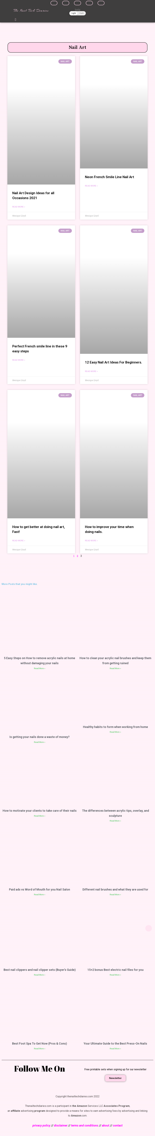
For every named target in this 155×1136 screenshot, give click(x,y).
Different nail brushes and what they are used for (115, 890)
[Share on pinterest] (89, 3)
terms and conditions (84, 1126)
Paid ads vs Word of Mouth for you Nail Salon (39, 890)
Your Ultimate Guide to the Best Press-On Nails (115, 1044)
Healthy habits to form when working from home (115, 728)
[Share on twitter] (65, 3)
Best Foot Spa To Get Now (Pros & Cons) (39, 1044)
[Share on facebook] (54, 3)
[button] (15, 19)
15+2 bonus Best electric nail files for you (115, 970)
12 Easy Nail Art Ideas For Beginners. (113, 363)
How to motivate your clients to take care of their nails (40, 811)
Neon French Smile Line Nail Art (109, 177)
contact (118, 1126)
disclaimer (60, 1126)
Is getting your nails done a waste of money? (40, 738)
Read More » (18, 207)
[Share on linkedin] (77, 3)
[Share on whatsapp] (101, 3)
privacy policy (41, 1126)
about (105, 1126)
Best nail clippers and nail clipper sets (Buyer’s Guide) (40, 970)
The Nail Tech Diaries (31, 10)
